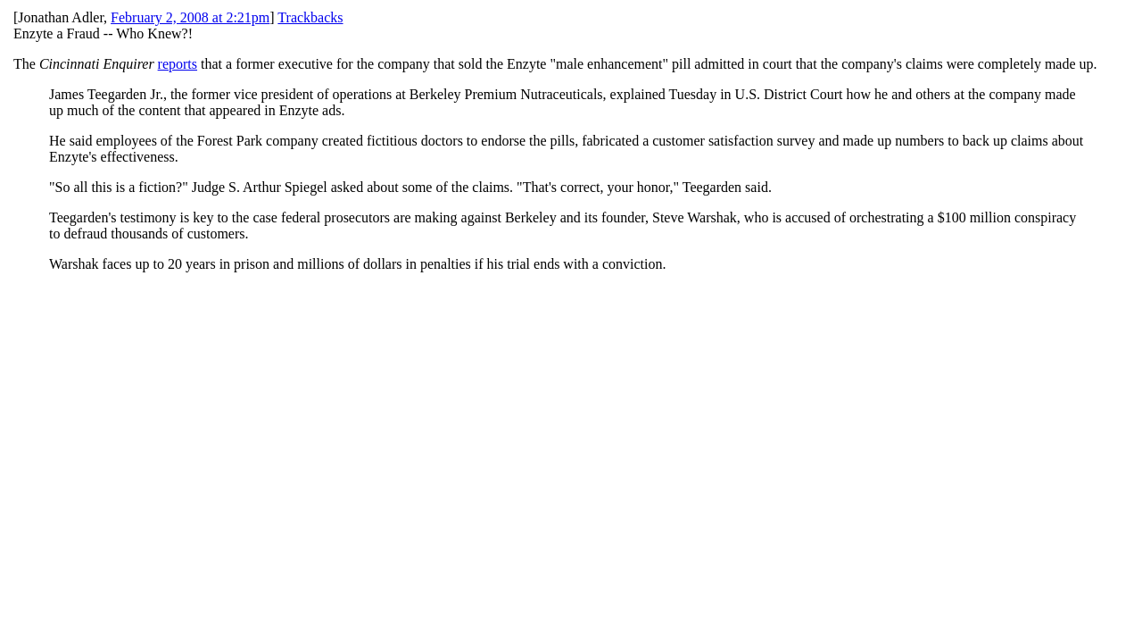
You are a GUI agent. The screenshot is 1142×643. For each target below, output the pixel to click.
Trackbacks (310, 17)
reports (177, 63)
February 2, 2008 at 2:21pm (190, 17)
